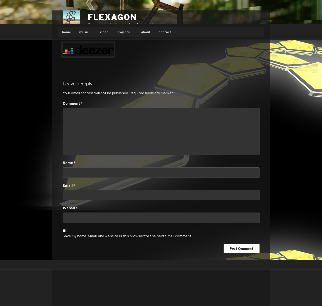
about (145, 32)
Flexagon (112, 17)
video (104, 32)
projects (125, 32)
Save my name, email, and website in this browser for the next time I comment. (127, 236)
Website (70, 208)
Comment (73, 103)
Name (69, 163)
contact (165, 32)
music (86, 32)
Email (69, 185)
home (66, 32)
